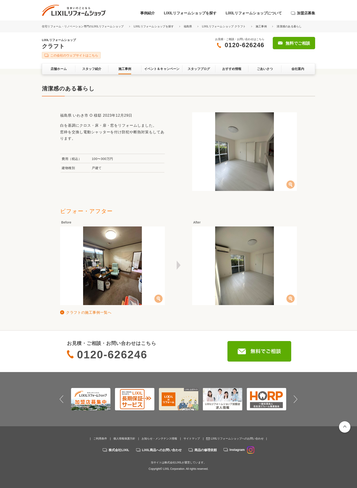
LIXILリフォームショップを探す (190, 13)
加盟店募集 (306, 13)
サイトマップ (192, 438)
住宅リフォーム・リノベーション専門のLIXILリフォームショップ (83, 26)
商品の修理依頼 (205, 450)
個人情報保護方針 (124, 438)
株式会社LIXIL (119, 450)
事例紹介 (147, 13)
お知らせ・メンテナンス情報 (159, 438)
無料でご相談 (298, 43)
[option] (90, 399)
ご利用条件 (100, 438)
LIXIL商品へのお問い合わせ (162, 450)
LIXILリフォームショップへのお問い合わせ (237, 438)
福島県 (188, 26)
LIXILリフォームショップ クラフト (224, 26)
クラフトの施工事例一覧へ (89, 312)
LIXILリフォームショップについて (254, 13)
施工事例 (261, 26)
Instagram (242, 450)
